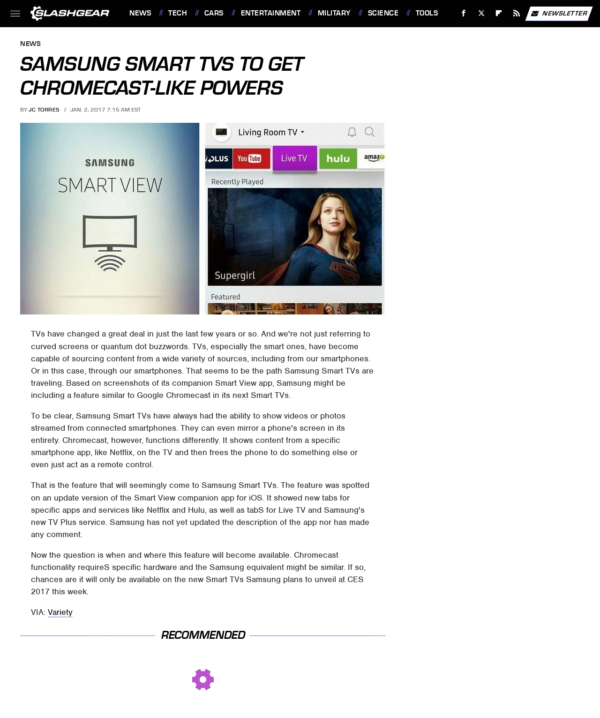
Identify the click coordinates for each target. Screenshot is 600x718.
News (140, 13)
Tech (177, 13)
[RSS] (517, 13)
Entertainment (271, 13)
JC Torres (44, 109)
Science (383, 13)
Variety (60, 612)
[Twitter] (481, 13)
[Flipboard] (499, 13)
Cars (214, 13)
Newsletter (558, 13)
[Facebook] (464, 13)
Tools (427, 13)
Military (334, 13)
